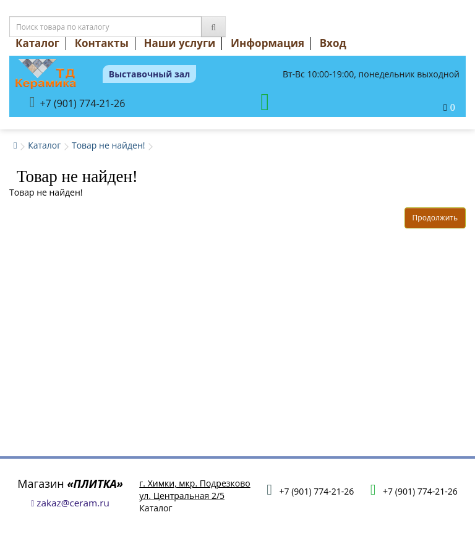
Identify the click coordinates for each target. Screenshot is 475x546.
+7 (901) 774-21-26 (78, 102)
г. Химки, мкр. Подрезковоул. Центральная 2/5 (194, 489)
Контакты (102, 43)
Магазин (70, 483)
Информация (267, 43)
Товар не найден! (108, 145)
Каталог (37, 43)
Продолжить (435, 217)
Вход (333, 43)
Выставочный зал (149, 74)
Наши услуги (180, 43)
